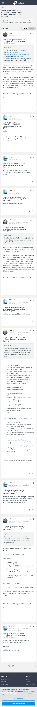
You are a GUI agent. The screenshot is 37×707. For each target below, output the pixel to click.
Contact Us (4, 681)
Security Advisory (31, 684)
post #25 (23, 263)
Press (28, 676)
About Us (4, 676)
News (27, 679)
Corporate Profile (5, 679)
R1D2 (10, 33)
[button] (33, 33)
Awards (28, 681)
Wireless (4, 8)
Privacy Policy (4, 684)
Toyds (5, 47)
